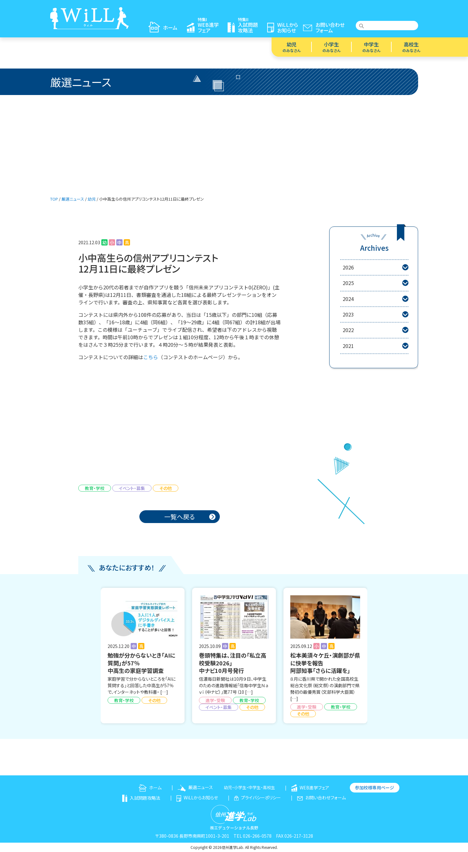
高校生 (411, 46)
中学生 (371, 46)
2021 (375, 346)
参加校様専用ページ (374, 787)
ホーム (150, 787)
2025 (375, 283)
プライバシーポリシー (257, 797)
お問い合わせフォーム (321, 797)
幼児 (291, 46)
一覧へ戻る (179, 516)
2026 (375, 267)
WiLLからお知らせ (197, 797)
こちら (150, 357)
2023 (375, 314)
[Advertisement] (234, 141)
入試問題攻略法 (141, 798)
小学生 (331, 46)
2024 (375, 299)
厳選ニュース (195, 787)
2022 (375, 330)
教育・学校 (94, 488)
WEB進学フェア (310, 787)
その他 (165, 488)
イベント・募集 (132, 488)
